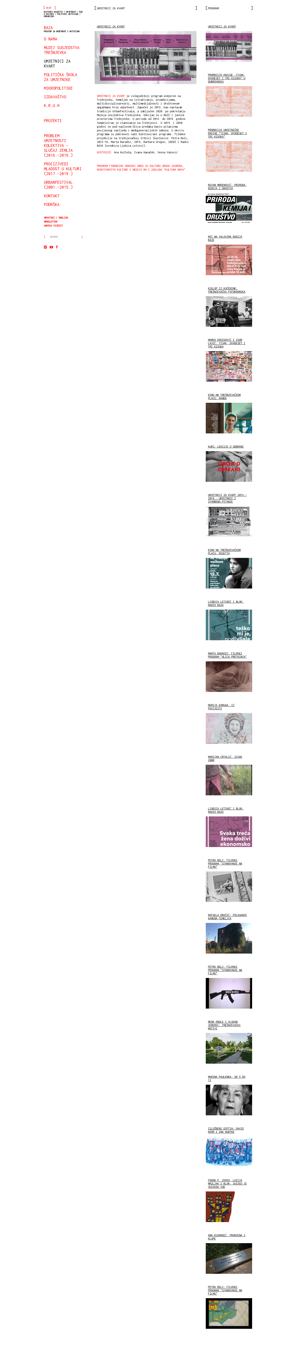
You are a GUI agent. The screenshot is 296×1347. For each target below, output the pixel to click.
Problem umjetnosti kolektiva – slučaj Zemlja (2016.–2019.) (58, 145)
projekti (53, 120)
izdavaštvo (55, 96)
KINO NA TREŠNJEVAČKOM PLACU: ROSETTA (224, 551)
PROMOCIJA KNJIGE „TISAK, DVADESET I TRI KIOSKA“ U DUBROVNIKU (226, 78)
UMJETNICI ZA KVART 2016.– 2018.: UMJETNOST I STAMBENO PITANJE (227, 498)
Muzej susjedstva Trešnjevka (61, 50)
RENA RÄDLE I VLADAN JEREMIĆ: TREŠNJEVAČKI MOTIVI (224, 1025)
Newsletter (50, 221)
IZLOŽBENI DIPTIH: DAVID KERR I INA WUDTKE (226, 1130)
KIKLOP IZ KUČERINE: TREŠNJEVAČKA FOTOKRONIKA (226, 290)
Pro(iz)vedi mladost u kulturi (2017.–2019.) (63, 168)
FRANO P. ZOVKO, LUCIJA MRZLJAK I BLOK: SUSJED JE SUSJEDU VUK (227, 1184)
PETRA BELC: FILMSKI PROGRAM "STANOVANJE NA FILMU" (225, 864)
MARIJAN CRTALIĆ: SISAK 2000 (225, 758)
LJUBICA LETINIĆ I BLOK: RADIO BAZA (226, 603)
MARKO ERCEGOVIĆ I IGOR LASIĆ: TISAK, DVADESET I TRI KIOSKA (226, 343)
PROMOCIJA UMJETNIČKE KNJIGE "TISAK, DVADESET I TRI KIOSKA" (227, 133)
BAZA (61, 29)
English (63, 217)
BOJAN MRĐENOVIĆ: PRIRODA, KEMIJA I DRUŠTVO (227, 186)
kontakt (51, 195)
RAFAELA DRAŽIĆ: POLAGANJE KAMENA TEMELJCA (227, 916)
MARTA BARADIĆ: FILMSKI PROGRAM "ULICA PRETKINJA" (227, 655)
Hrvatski (49, 217)
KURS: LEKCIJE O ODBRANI (226, 446)
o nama (50, 38)
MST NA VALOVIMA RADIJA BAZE (225, 238)
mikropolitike (58, 88)
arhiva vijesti (53, 225)
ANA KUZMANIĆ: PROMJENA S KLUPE (226, 1237)
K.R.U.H (51, 105)
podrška (51, 204)
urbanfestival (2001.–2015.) (58, 185)
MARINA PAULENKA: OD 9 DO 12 (226, 1078)
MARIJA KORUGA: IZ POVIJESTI (221, 706)
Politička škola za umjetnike (60, 77)
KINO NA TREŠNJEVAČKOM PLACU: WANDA (224, 396)
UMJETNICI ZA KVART (111, 26)
